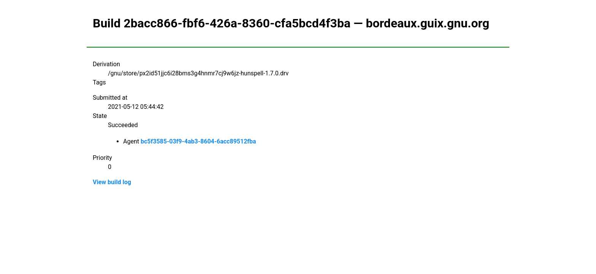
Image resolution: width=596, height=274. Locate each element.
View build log (112, 182)
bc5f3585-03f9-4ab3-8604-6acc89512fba (198, 141)
